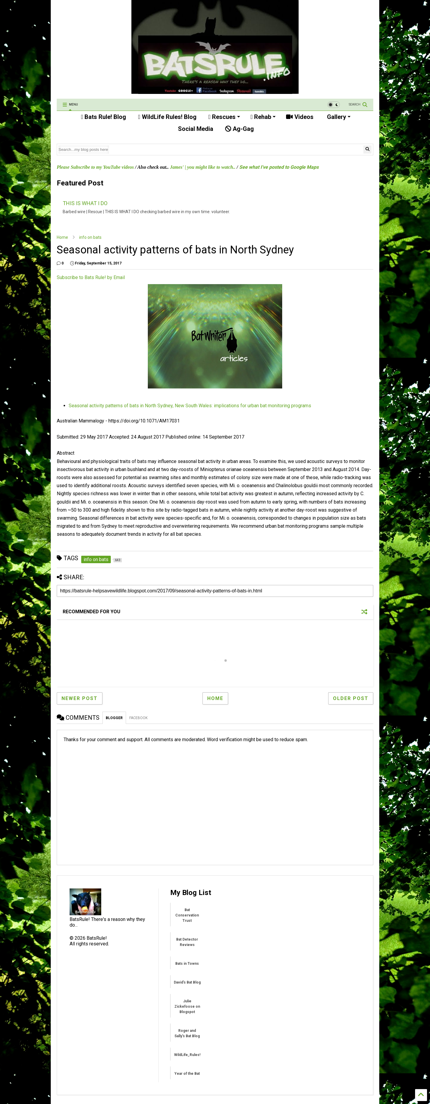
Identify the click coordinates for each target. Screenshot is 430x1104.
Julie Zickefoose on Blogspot (187, 1006)
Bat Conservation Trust (187, 915)
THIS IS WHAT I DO (85, 203)
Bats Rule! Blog (103, 116)
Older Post (350, 698)
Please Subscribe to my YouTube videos (95, 167)
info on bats (90, 237)
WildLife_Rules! (187, 1055)
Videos (300, 116)
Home (62, 237)
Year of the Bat (187, 1074)
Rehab (263, 116)
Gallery (338, 116)
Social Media (194, 128)
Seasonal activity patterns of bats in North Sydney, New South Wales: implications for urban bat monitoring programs (190, 405)
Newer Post (80, 698)
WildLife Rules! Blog (167, 116)
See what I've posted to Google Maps (279, 167)
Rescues (224, 116)
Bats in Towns (187, 963)
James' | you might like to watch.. (203, 167)
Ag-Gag (239, 128)
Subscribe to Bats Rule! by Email (91, 277)
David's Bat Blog (187, 982)
